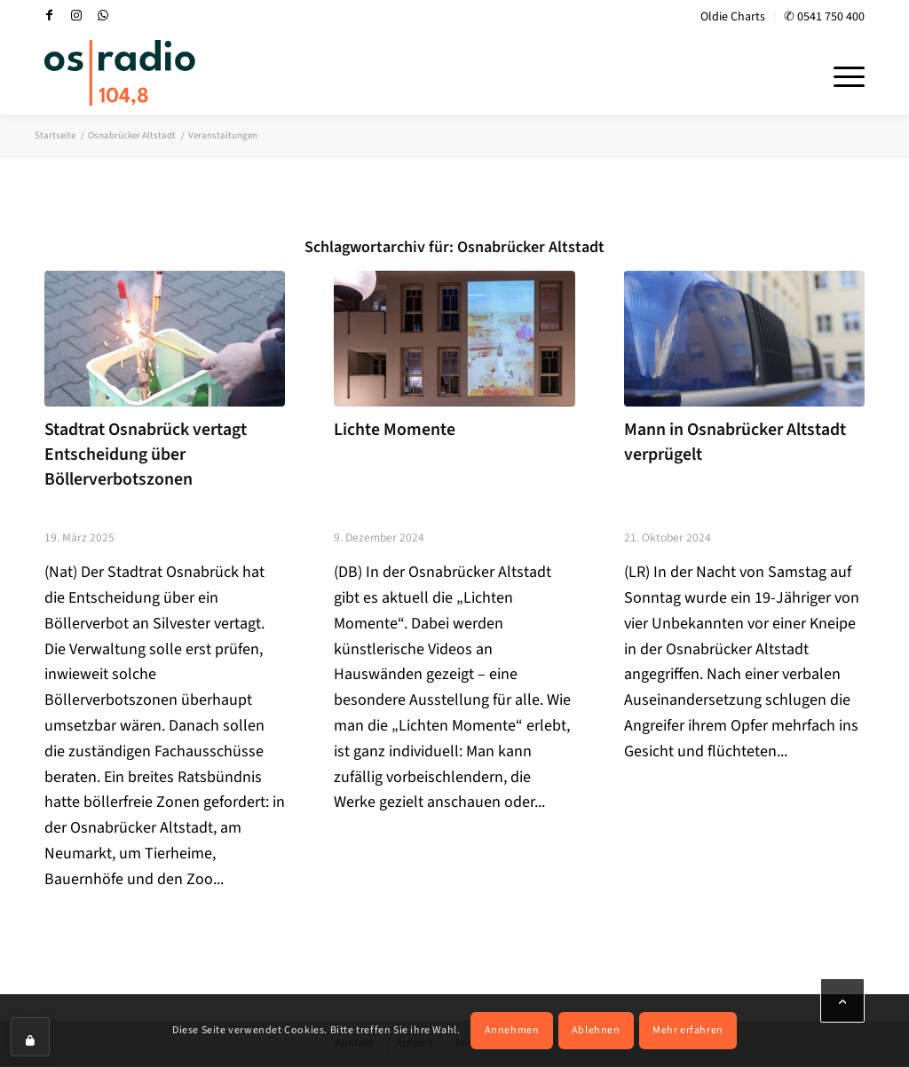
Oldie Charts (732, 17)
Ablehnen (596, 1030)
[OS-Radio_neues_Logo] (119, 73)
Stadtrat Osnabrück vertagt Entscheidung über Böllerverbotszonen (145, 454)
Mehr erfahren (687, 1030)
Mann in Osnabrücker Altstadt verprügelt (735, 442)
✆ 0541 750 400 (824, 17)
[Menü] (843, 75)
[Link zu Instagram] (76, 15)
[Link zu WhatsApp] (103, 15)
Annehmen (512, 1030)
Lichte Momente (394, 429)
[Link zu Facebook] (49, 15)
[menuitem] (733, 17)
